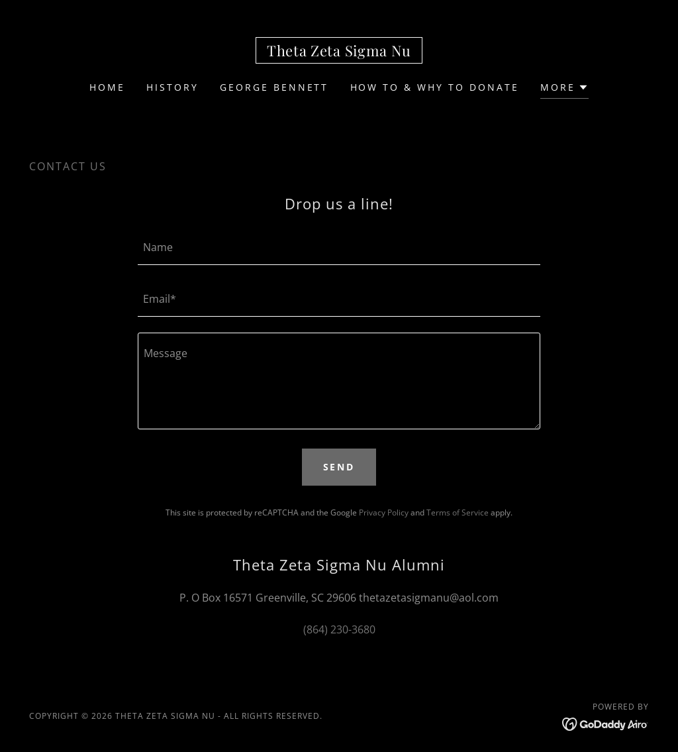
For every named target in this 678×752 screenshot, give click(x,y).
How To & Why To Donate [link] (435, 87)
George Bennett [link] (274, 87)
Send (339, 466)
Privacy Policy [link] (384, 512)
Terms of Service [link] (457, 512)
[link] (339, 52)
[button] (564, 89)
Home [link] (107, 87)
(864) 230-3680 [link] (339, 629)
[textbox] (339, 247)
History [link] (172, 87)
